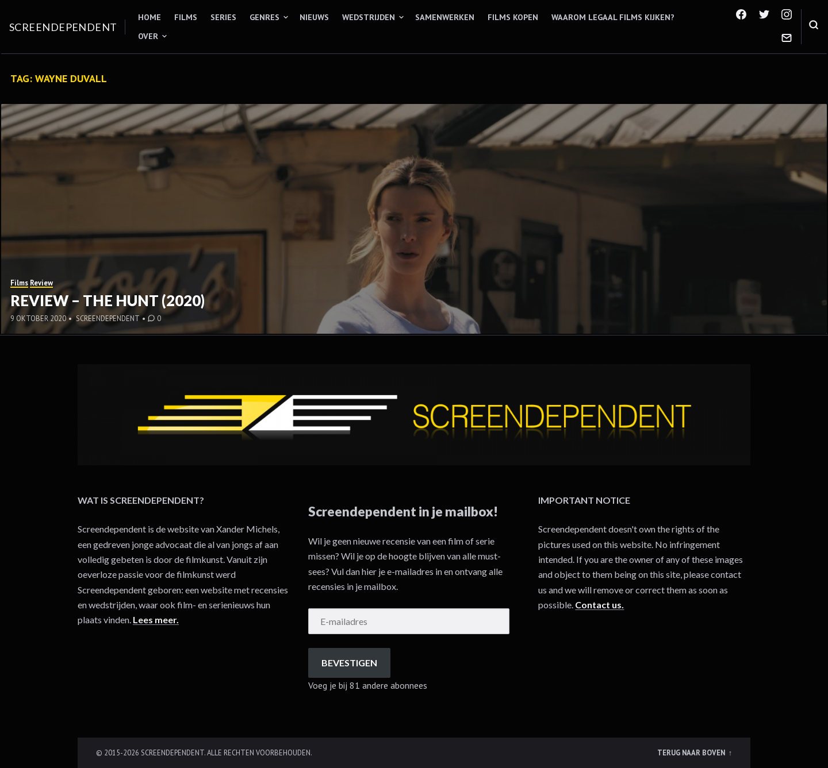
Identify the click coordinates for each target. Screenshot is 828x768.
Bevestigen (349, 662)
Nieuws (314, 17)
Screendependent (63, 27)
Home (149, 17)
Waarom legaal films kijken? (612, 17)
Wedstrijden (368, 17)
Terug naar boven (692, 752)
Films (185, 17)
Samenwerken (444, 17)
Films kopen (513, 17)
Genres (264, 17)
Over (148, 36)
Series (223, 17)
